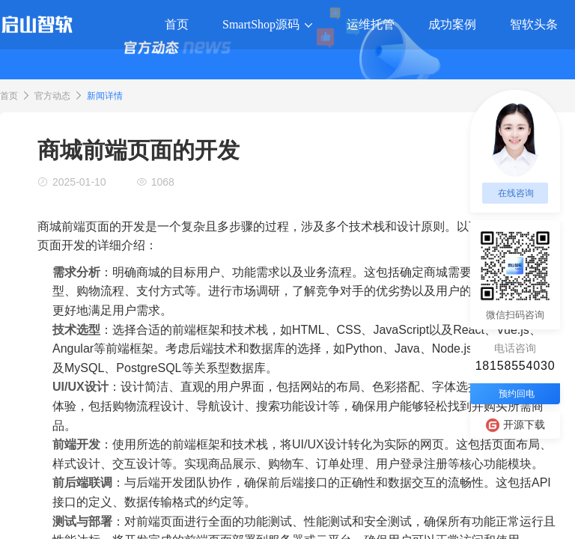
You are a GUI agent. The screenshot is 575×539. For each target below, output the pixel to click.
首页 (9, 96)
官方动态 (52, 96)
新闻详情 (105, 96)
